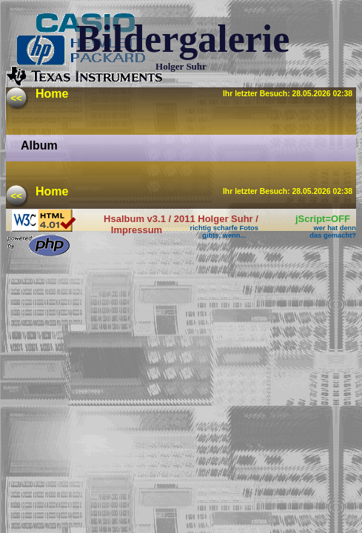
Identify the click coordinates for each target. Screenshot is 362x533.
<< (16, 98)
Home (52, 93)
